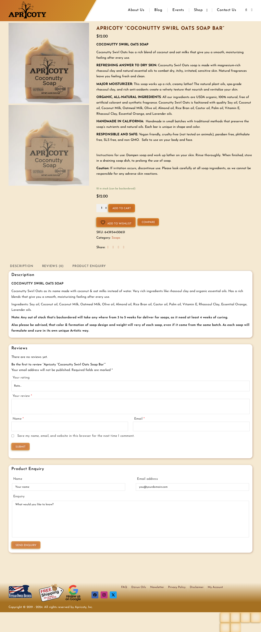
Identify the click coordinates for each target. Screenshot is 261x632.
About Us (136, 10)
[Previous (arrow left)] (225, 627)
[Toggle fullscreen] (236, 617)
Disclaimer (196, 586)
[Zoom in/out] (225, 617)
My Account (215, 586)
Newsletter (157, 586)
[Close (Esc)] (256, 617)
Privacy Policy (177, 586)
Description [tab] (22, 265)
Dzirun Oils (138, 586)
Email (139, 418)
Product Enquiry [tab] (92, 265)
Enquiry (19, 495)
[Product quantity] (102, 207)
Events (178, 10)
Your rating (21, 377)
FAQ (124, 586)
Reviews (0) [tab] (54, 265)
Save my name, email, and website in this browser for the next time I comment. (75, 435)
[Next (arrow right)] (236, 627)
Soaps (116, 236)
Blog (158, 10)
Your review (22, 395)
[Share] (246, 617)
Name (18, 418)
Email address (147, 478)
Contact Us (226, 10)
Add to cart (121, 207)
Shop (198, 10)
